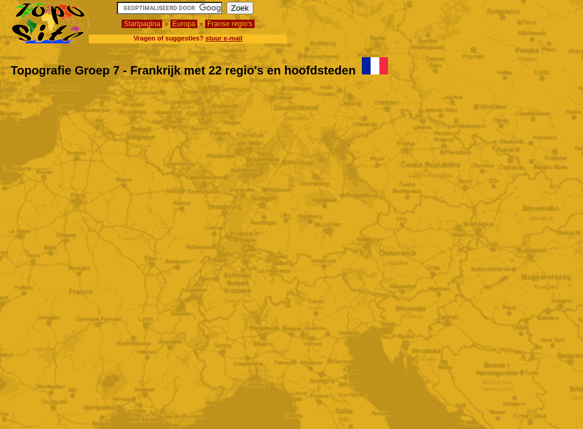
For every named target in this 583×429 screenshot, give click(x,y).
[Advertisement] (506, 20)
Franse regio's (229, 24)
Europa (183, 24)
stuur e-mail (224, 38)
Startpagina (142, 24)
